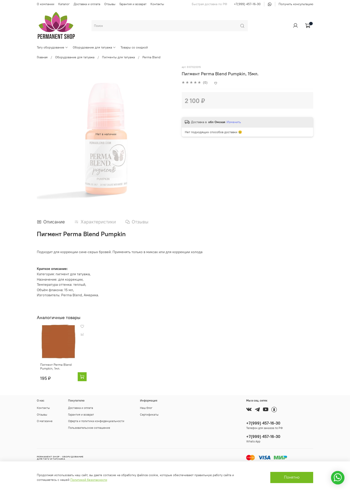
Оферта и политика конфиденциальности (96, 421)
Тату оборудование (52, 47)
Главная (42, 57)
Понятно (292, 477)
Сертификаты (149, 414)
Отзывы (109, 4)
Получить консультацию (296, 4)
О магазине (44, 421)
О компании (45, 4)
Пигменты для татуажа (118, 57)
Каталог (64, 4)
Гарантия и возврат (132, 4)
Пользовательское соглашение (89, 427)
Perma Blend (151, 57)
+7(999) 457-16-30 (247, 4)
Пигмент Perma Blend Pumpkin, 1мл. (52, 370)
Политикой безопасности (88, 480)
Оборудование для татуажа (94, 47)
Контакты (157, 4)
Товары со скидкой (134, 47)
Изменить (234, 122)
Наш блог (146, 408)
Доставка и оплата (87, 4)
